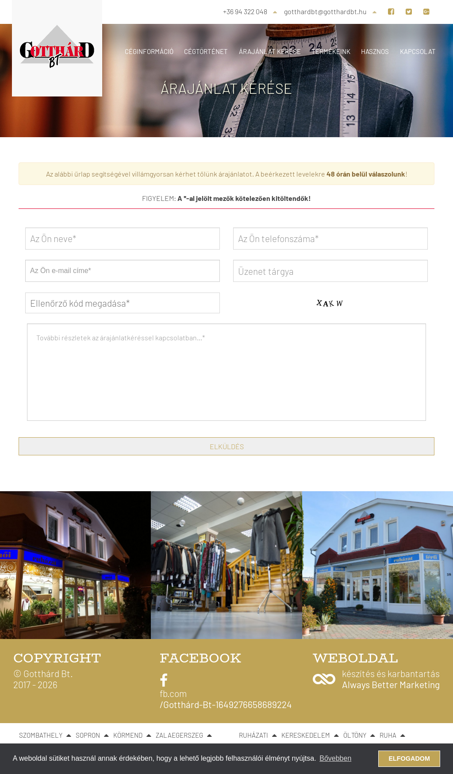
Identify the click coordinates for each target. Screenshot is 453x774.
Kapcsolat (418, 51)
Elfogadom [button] (409, 758)
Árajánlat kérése (270, 51)
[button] (376, 679)
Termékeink (330, 51)
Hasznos (375, 51)
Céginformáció (149, 51)
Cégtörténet (206, 51)
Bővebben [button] (335, 758)
